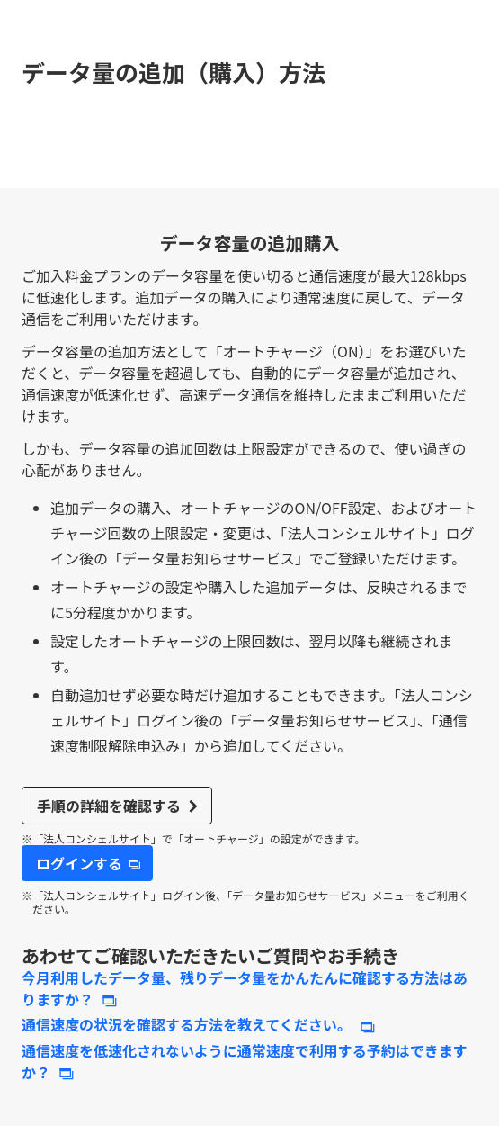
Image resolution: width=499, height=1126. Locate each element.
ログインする (79, 863)
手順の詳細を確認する (109, 805)
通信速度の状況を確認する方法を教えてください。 (187, 1024)
